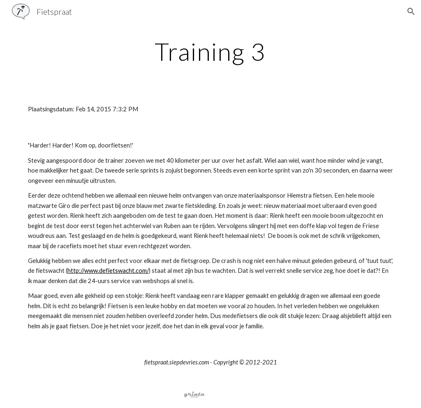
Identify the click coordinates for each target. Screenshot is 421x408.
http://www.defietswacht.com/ (108, 270)
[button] (411, 11)
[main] (210, 51)
